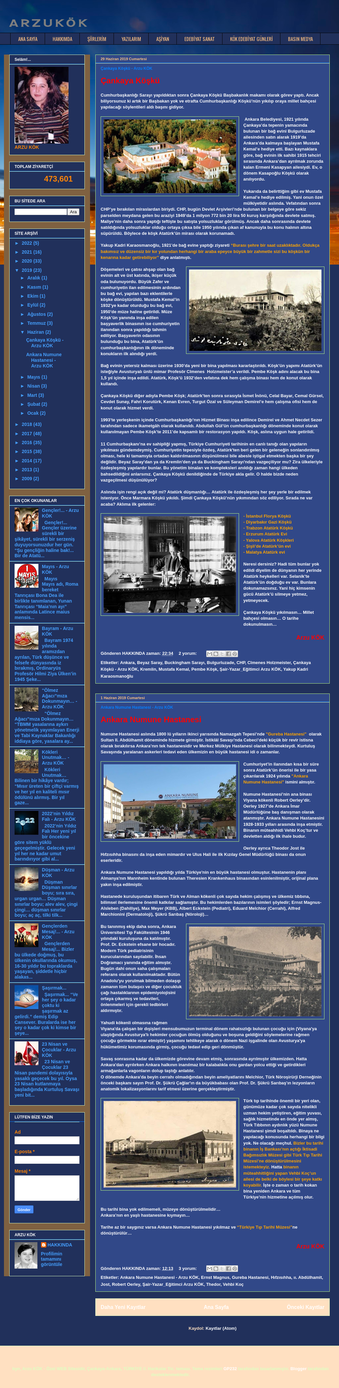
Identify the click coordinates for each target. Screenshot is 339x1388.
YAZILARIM (131, 38)
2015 (27, 451)
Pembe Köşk (204, 669)
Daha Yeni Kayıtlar (123, 1307)
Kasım (34, 287)
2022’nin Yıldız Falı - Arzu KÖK (59, 816)
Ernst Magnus (215, 1277)
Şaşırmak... (54, 987)
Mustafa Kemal (174, 669)
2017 (27, 433)
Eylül (33, 305)
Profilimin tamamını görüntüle (52, 1259)
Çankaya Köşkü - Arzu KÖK (126, 68)
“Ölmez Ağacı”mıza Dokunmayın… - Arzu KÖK (59, 698)
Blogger (298, 1368)
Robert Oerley (126, 1284)
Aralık (34, 277)
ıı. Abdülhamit (308, 1277)
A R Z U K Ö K (47, 23)
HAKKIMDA (62, 38)
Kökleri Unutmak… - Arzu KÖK (55, 757)
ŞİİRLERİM (96, 38)
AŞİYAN (162, 38)
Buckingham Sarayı (185, 662)
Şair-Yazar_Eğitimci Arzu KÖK (250, 669)
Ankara (127, 662)
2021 (27, 252)
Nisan (34, 386)
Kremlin (148, 669)
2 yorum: (188, 653)
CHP (240, 662)
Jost (105, 1284)
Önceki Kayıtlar (305, 1307)
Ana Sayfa (216, 1307)
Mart (32, 395)
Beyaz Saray (149, 662)
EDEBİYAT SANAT (199, 38)
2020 (27, 261)
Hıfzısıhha (281, 1277)
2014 (27, 460)
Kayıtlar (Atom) (221, 1328)
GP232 (230, 1368)
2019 (27, 270)
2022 (27, 243)
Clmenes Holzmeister (269, 662)
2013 (27, 469)
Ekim (33, 296)
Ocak (33, 413)
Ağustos (37, 314)
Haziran (36, 332)
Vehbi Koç (233, 1284)
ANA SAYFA (27, 38)
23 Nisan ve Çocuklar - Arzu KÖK (59, 1049)
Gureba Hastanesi (250, 1277)
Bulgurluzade (220, 662)
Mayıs (34, 377)
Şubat (34, 404)
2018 (27, 424)
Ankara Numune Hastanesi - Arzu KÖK (137, 707)
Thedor (213, 1284)
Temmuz (37, 323)
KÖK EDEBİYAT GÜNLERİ (251, 38)
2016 (27, 442)
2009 (27, 478)
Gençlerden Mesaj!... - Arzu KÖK (58, 931)
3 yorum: (188, 1268)
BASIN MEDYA (300, 38)
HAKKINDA (60, 1244)
